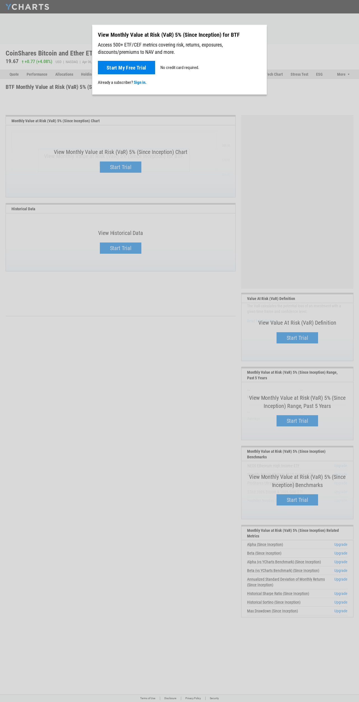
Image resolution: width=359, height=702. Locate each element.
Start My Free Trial (126, 68)
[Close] (260, 34)
